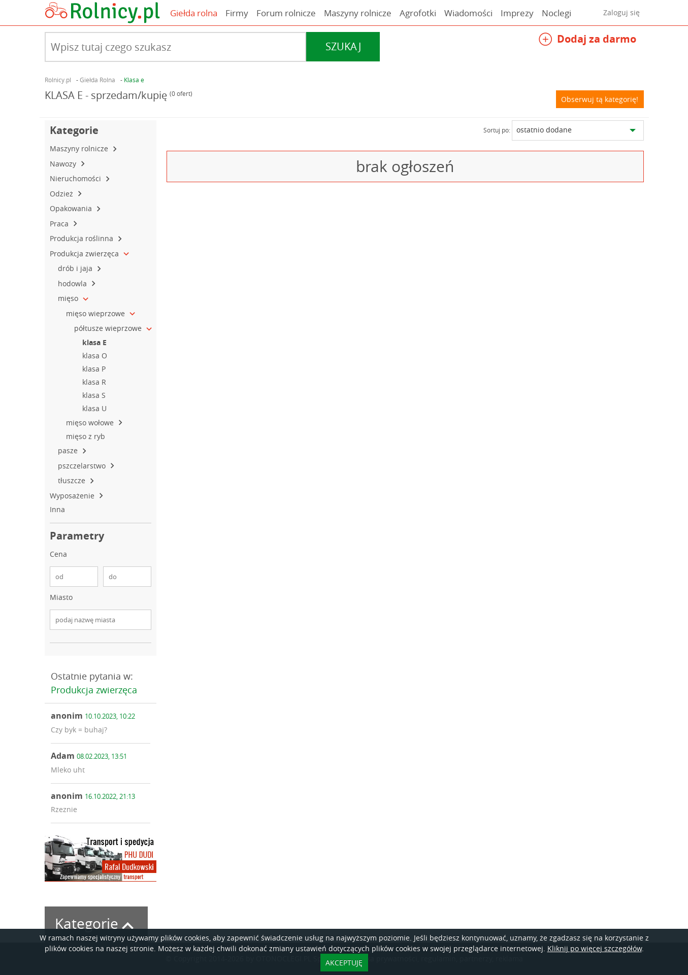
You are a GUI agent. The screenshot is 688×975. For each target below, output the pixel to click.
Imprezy (517, 13)
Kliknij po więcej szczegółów (594, 948)
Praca (60, 223)
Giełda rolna (193, 13)
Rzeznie (64, 809)
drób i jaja (76, 268)
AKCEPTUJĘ (344, 962)
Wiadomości (468, 13)
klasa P (95, 369)
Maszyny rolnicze (357, 13)
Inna (58, 509)
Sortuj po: (496, 130)
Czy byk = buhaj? (79, 729)
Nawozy (64, 164)
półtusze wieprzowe (109, 328)
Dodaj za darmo (587, 40)
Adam (89, 755)
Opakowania (72, 208)
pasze (69, 450)
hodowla (73, 283)
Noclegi (556, 13)
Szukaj (343, 46)
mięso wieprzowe (96, 313)
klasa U (95, 408)
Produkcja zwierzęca (85, 253)
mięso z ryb (86, 436)
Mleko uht (68, 770)
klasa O (95, 355)
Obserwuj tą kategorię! (599, 99)
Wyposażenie (73, 495)
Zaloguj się (621, 12)
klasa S (95, 395)
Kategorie (96, 923)
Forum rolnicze (286, 13)
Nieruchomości (76, 178)
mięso (69, 298)
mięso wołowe (91, 422)
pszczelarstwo (83, 465)
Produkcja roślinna (82, 238)
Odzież (62, 193)
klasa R (95, 382)
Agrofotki (418, 13)
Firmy (236, 13)
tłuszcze (72, 480)
